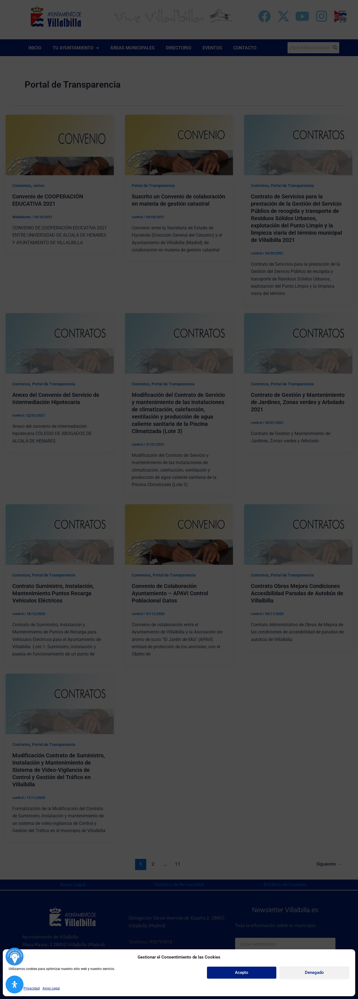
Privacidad (31, 988)
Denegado (314, 972)
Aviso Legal (51, 988)
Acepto (241, 972)
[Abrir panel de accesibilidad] (14, 984)
